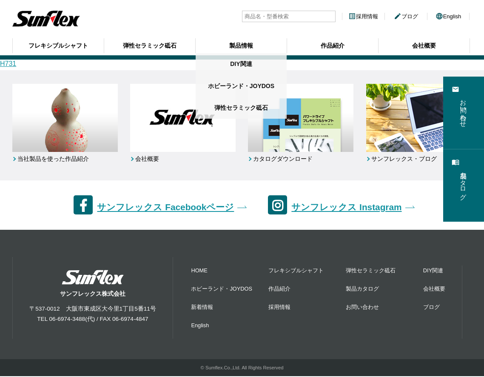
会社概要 (424, 44)
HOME (199, 271)
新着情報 (202, 308)
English (448, 16)
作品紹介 (332, 44)
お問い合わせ (362, 308)
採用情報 (363, 16)
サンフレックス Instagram (346, 207)
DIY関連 (433, 271)
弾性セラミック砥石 (150, 44)
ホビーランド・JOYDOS (221, 289)
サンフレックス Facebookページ (165, 207)
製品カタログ (362, 289)
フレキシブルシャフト (58, 44)
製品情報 (241, 44)
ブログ (406, 16)
